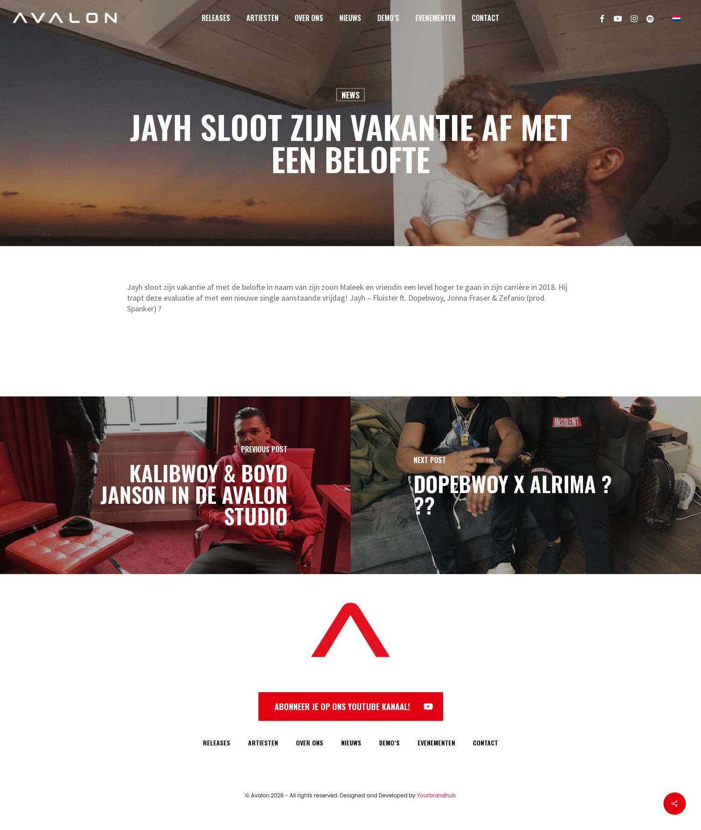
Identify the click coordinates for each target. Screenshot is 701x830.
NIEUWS (351, 742)
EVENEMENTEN (436, 742)
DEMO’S (389, 742)
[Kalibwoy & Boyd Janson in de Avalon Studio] (175, 485)
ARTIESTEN (263, 742)
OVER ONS (309, 742)
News (350, 95)
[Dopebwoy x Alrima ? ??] (525, 485)
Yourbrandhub (436, 795)
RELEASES (216, 742)
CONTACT (485, 742)
